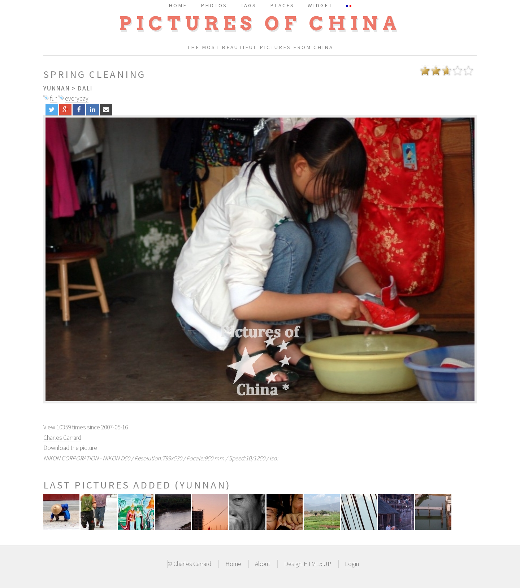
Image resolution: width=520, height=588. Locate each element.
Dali (85, 88)
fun (53, 98)
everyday (76, 98)
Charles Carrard (62, 438)
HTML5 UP (317, 564)
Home (233, 564)
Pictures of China (260, 23)
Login (352, 564)
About (262, 564)
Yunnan (56, 88)
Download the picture (70, 448)
